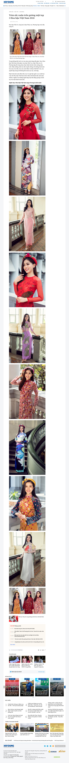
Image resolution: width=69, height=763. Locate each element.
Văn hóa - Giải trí (36, 5)
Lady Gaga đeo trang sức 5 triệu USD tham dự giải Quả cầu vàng (14, 665)
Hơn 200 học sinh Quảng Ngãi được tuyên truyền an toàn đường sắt (15, 711)
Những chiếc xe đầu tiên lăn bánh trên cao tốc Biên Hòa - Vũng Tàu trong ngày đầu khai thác (56, 705)
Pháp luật (23, 5)
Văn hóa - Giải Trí (13, 11)
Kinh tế (19, 5)
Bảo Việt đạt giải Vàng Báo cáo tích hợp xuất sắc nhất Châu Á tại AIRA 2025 (57, 735)
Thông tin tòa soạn (60, 746)
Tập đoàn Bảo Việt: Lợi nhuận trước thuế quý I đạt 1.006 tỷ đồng (11, 735)
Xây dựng (11, 5)
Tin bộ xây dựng (62, 3)
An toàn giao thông (54, 3)
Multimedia (61, 5)
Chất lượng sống (29, 5)
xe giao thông (40, 3)
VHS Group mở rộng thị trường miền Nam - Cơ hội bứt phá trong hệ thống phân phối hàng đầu (33, 740)
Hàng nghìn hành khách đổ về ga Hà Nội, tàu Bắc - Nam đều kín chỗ (56, 717)
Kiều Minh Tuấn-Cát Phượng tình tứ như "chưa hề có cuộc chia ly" (29, 632)
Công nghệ (47, 5)
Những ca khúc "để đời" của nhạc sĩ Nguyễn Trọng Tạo (39, 665)
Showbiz (22, 11)
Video (57, 5)
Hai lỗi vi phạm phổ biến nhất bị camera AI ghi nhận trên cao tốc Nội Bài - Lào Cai (35, 711)
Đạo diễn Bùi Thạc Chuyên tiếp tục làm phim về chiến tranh (35, 717)
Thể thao (42, 5)
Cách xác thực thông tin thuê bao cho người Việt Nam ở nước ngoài (15, 717)
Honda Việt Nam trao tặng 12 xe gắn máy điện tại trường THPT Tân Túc (42, 735)
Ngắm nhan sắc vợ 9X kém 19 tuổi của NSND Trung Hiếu (27, 665)
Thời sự (6, 5)
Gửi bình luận (41, 671)
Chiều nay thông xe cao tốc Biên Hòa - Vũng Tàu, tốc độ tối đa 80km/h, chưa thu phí (35, 705)
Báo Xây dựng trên (16, 650)
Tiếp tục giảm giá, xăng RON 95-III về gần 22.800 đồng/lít (27, 693)
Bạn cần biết (8, 740)
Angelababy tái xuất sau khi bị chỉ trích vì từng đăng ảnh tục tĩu (29, 642)
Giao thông (15, 5)
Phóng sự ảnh (18, 626)
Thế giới (51, 5)
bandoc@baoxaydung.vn (33, 756)
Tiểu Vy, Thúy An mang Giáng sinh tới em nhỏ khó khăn (31, 616)
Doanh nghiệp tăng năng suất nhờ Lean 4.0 (26, 734)
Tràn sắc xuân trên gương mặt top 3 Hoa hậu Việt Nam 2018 (29, 639)
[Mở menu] (64, 5)
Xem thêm (12, 644)
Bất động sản (46, 3)
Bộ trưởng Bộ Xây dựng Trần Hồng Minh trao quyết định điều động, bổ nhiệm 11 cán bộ (12, 692)
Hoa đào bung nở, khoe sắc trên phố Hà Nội (24, 628)
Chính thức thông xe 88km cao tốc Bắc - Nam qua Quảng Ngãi (57, 693)
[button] (34, 697)
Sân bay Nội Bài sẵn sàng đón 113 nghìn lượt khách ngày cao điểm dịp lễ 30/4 (56, 711)
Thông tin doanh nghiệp (11, 721)
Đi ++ (55, 5)
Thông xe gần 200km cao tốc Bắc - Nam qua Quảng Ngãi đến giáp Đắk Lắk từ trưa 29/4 (42, 692)
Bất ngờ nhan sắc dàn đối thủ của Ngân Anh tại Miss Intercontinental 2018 (27, 636)
